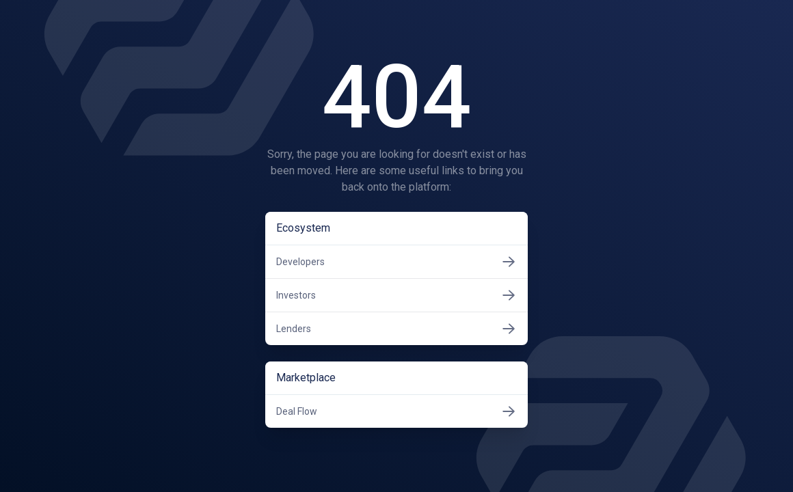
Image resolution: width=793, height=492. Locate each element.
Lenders (396, 328)
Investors (396, 295)
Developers (396, 262)
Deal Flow (396, 411)
